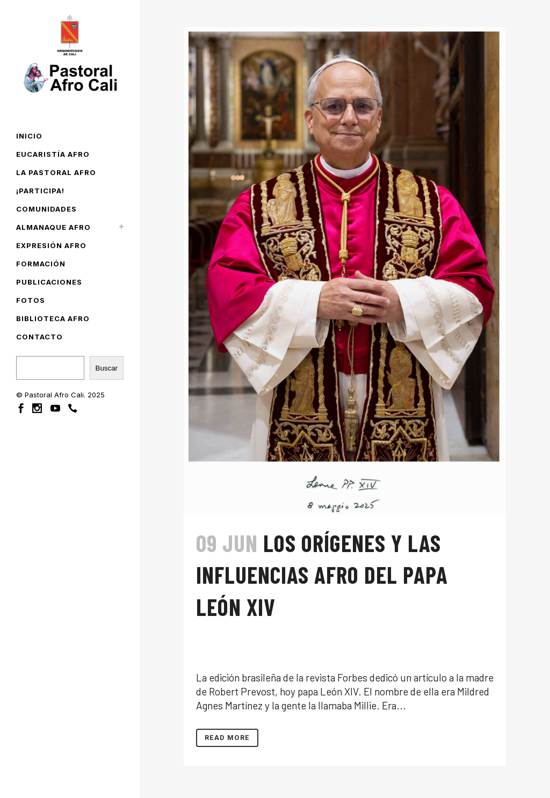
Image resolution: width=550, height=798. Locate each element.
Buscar (107, 368)
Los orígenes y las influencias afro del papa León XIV (322, 575)
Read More (227, 738)
